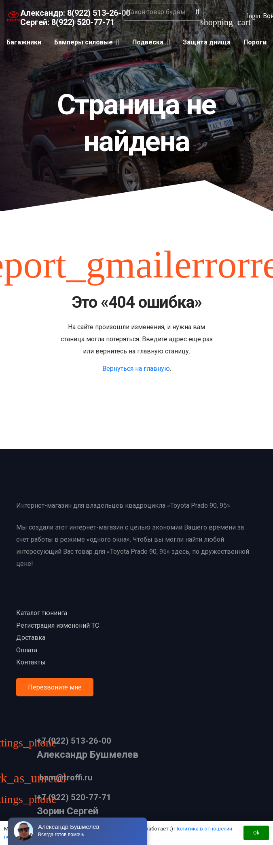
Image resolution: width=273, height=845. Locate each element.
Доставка (30, 637)
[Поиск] (197, 12)
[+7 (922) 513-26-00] (26, 743)
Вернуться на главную (136, 368)
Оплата (26, 650)
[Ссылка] (13, 16)
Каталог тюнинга (41, 613)
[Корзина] (210, 22)
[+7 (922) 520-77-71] (26, 800)
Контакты (31, 662)
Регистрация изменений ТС (57, 625)
